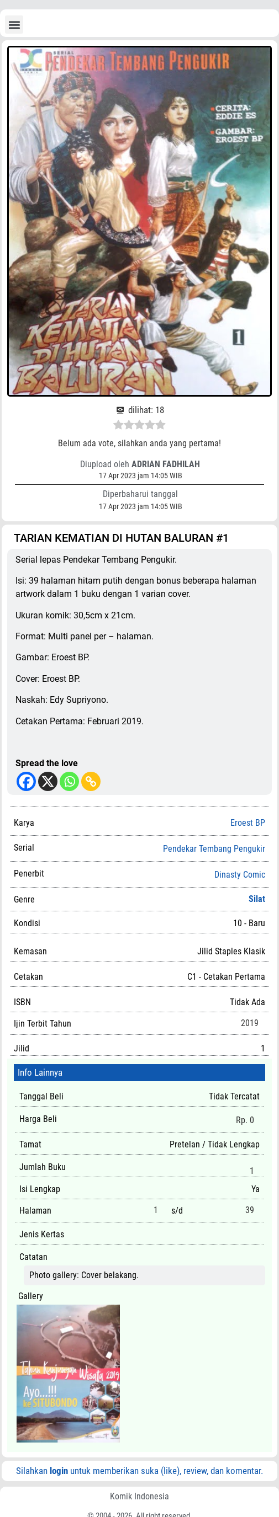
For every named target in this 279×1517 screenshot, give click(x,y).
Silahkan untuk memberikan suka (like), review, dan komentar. (139, 1470)
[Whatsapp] (69, 781)
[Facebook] (26, 781)
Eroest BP (247, 823)
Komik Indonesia (139, 1496)
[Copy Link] (91, 781)
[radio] (118, 426)
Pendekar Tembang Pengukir (214, 849)
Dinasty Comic (239, 874)
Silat (257, 899)
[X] (47, 781)
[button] (14, 24)
